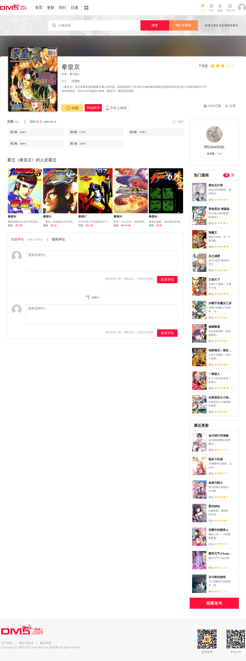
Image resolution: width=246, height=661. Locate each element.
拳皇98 (12, 216)
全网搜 (183, 25)
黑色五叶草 (215, 185)
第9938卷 (126, 225)
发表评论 (167, 279)
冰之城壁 (214, 256)
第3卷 (138, 132)
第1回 (53, 225)
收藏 (72, 108)
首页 (38, 8)
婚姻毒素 (214, 326)
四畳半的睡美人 (218, 529)
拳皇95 (47, 216)
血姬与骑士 (215, 482)
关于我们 (7, 643)
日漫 (74, 8)
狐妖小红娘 (215, 459)
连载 (13, 121)
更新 (50, 8)
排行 (62, 8)
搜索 (154, 25)
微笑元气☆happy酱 (220, 553)
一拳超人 (214, 373)
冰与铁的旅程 (217, 577)
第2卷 (19, 143)
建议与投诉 (26, 643)
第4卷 (79, 132)
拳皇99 (118, 216)
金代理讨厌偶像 (218, 435)
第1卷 (79, 143)
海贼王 (212, 232)
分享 (232, 106)
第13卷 (19, 225)
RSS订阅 (215, 106)
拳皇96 (153, 216)
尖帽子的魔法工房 (219, 303)
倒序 (180, 121)
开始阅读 (93, 107)
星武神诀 (214, 506)
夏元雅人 (74, 74)
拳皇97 (82, 216)
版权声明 (45, 643)
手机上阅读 (118, 108)
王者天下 (214, 279)
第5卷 (39, 121)
